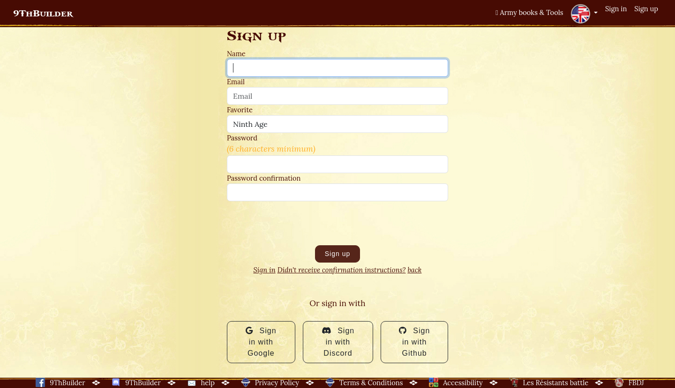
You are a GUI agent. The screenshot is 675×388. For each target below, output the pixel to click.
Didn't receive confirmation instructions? (342, 269)
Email (236, 81)
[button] (584, 13)
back (414, 269)
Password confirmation (263, 178)
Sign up (646, 8)
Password (242, 137)
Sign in (616, 8)
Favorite (240, 109)
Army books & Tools (529, 12)
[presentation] (298, 223)
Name (236, 53)
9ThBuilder (43, 13)
